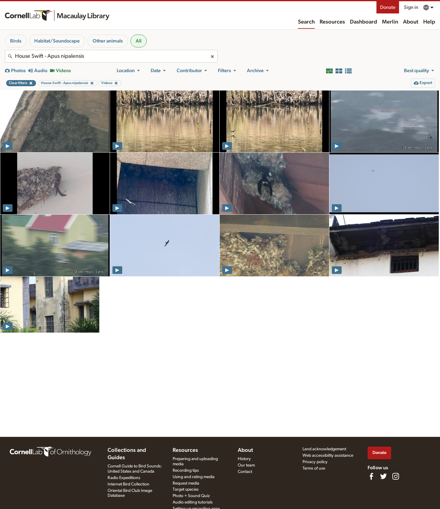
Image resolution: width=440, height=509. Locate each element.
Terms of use (313, 468)
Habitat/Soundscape (57, 41)
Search (306, 22)
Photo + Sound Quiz (191, 496)
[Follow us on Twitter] (383, 476)
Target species (186, 489)
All (138, 41)
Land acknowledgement (324, 449)
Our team (246, 465)
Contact (245, 472)
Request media (186, 483)
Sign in (411, 7)
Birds (15, 41)
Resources (332, 22)
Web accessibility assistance (327, 455)
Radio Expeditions (124, 478)
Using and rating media (194, 477)
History (244, 459)
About (410, 22)
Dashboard (363, 22)
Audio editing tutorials (193, 502)
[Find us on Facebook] (371, 476)
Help (429, 22)
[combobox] (111, 56)
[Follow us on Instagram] (395, 476)
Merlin (390, 22)
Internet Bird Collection (128, 484)
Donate (387, 7)
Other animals (108, 41)
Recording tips (186, 470)
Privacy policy (315, 462)
